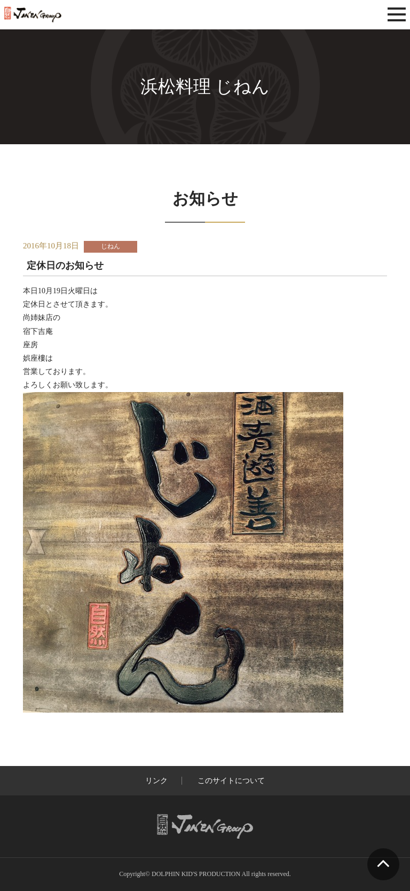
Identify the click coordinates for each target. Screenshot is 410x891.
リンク (156, 781)
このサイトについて (231, 781)
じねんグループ (63, 14)
